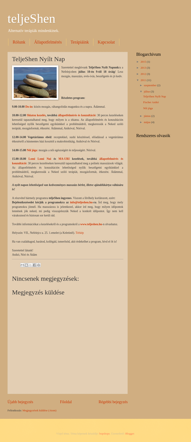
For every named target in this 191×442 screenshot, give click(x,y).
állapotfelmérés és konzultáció (77, 115)
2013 (144, 67)
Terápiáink (80, 42)
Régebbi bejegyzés (113, 402)
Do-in (28, 106)
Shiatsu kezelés (36, 115)
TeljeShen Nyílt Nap (154, 96)
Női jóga (32, 150)
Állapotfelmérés (48, 42)
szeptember (150, 85)
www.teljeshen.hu (91, 224)
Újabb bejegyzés (20, 402)
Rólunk (19, 42)
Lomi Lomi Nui (40, 158)
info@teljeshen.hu (81, 202)
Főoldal (66, 402)
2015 (144, 61)
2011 (144, 80)
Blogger (129, 433)
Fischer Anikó (151, 102)
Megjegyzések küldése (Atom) (39, 410)
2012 (144, 73)
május (147, 122)
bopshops (104, 433)
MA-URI (64, 158)
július (147, 91)
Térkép (80, 232)
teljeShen (31, 18)
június (147, 116)
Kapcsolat (106, 42)
